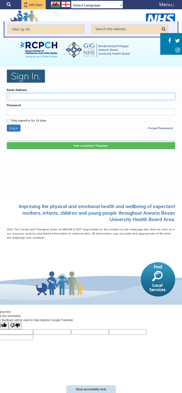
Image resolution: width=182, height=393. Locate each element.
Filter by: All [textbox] (21, 29)
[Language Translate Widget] (97, 5)
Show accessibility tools (91, 389)
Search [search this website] (163, 29)
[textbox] (46, 29)
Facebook (169, 40)
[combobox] (46, 29)
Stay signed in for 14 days (27, 120)
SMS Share (35, 5)
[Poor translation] (15, 325)
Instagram (178, 50)
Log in (14, 128)
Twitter (177, 40)
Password (14, 105)
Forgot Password (160, 128)
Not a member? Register (91, 146)
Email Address (17, 90)
